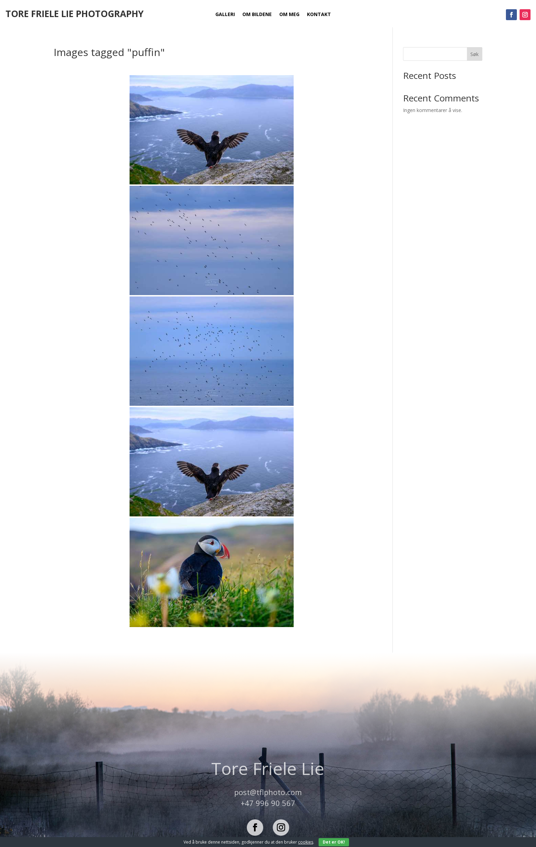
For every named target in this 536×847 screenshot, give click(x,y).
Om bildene (257, 14)
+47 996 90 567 (268, 803)
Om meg (289, 14)
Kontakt (319, 14)
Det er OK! (334, 842)
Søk (474, 54)
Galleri (225, 14)
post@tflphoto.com (268, 792)
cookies (305, 842)
